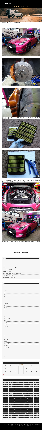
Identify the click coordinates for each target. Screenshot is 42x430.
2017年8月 (36, 408)
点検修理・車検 (23, 424)
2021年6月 (24, 395)
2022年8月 (11, 391)
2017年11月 (18, 408)
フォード (5, 333)
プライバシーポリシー (13, 425)
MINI (4, 305)
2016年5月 (11, 415)
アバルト (5, 320)
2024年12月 (5, 386)
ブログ (4, 288)
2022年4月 (36, 391)
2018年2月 (5, 408)
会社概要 (27, 424)
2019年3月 (30, 404)
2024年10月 (12, 386)
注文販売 (15, 424)
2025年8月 (17, 384)
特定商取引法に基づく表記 (27, 425)
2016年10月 (24, 413)
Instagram (14, 6)
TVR (4, 309)
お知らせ (4, 285)
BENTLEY (5, 290)
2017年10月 (24, 408)
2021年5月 (30, 395)
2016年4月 (17, 415)
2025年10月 (5, 384)
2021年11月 (30, 393)
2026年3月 (11, 382)
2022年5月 (30, 391)
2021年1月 (17, 397)
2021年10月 (36, 393)
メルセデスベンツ (6, 343)
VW (4, 314)
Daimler (5, 294)
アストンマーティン (7, 318)
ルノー (5, 349)
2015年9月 (24, 417)
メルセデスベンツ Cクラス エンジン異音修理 (10, 267)
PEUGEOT (5, 307)
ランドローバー (6, 345)
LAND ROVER (6, 303)
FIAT (4, 296)
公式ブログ (5, 424)
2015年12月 (5, 417)
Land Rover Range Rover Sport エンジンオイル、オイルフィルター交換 (13, 265)
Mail (19, 6)
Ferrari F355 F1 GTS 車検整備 (7, 269)
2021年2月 (11, 397)
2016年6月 (5, 415)
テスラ (5, 330)
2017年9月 (30, 408)
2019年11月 (30, 402)
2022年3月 (5, 393)
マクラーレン (6, 339)
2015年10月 (18, 417)
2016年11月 (18, 413)
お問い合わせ (31, 424)
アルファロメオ (6, 322)
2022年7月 (17, 391)
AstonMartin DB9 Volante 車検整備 (8, 260)
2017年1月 (5, 413)
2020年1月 (17, 402)
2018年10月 (12, 406)
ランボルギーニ (6, 347)
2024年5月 (24, 386)
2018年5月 (24, 406)
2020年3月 (5, 402)
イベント (5, 324)
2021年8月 (11, 395)
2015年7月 (36, 417)
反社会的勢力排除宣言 (20, 425)
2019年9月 (5, 404)
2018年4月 (30, 406)
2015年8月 (30, 417)
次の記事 (25, 252)
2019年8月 (11, 404)
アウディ (5, 316)
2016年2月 (30, 415)
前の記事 (17, 252)
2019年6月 (24, 404)
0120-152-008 (25, 6)
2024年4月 (30, 386)
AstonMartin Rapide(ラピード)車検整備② (9, 277)
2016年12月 (12, 413)
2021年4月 (36, 395)
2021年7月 (17, 395)
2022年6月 (24, 391)
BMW (5, 292)
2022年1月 (17, 393)
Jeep (4, 301)
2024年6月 (17, 386)
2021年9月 (5, 395)
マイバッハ (5, 337)
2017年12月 (12, 408)
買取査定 (18, 424)
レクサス (5, 351)
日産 (4, 356)
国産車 (5, 354)
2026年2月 (17, 382)
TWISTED (5, 311)
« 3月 (3, 374)
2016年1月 (36, 415)
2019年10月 (36, 402)
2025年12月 (30, 382)
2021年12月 (24, 393)
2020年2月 (11, 402)
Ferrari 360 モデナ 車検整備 (7, 271)
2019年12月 (24, 402)
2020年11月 (30, 397)
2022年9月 (5, 391)
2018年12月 (5, 406)
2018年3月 (36, 406)
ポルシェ (5, 335)
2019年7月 (17, 404)
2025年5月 (36, 384)
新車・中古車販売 (10, 424)
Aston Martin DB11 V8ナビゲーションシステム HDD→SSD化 (12, 273)
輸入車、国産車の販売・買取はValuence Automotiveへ (11, 2)
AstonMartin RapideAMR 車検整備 (8, 275)
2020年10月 (36, 397)
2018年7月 (17, 406)
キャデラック (6, 326)
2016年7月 (36, 413)
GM (4, 298)
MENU (39, 2)
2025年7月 (24, 384)
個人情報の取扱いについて (37, 424)
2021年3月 (5, 397)
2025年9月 (11, 384)
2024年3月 (36, 386)
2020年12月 (24, 397)
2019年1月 (36, 404)
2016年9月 (30, 413)
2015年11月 (12, 417)
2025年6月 (30, 384)
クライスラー (6, 328)
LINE (16, 6)
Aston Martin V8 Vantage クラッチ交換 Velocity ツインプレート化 (13, 263)
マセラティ (5, 341)
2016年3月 (24, 415)
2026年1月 (24, 382)
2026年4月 (5, 382)
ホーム (2, 424)
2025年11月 (36, 382)
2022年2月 (11, 393)
